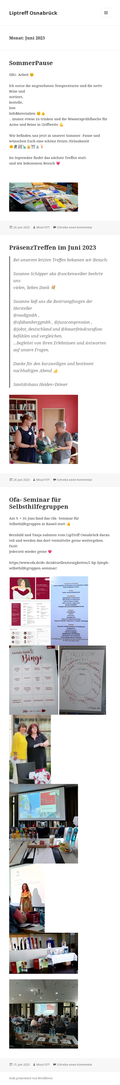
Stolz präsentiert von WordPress (31, 1078)
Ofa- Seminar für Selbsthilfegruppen (38, 503)
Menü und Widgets (106, 17)
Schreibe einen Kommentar (74, 227)
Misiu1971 (43, 227)
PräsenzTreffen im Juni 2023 (52, 247)
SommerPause (31, 63)
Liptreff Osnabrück (33, 12)
